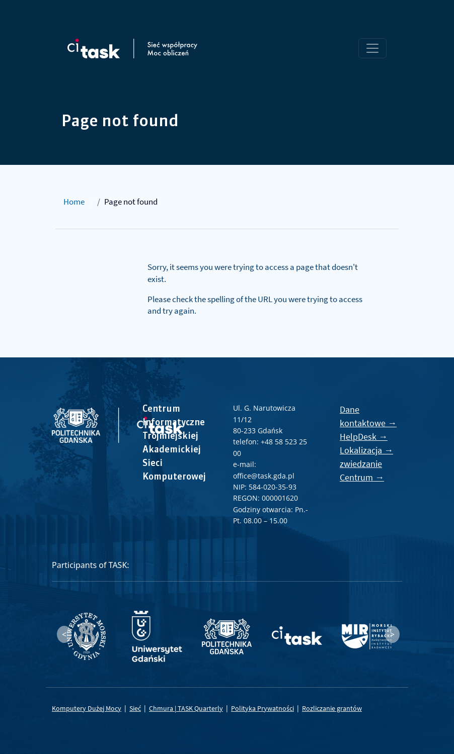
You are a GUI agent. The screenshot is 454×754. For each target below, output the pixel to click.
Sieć (135, 708)
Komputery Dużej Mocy (86, 708)
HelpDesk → (364, 436)
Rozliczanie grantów (332, 708)
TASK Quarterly (200, 708)
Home (74, 201)
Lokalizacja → (366, 450)
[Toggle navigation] (372, 48)
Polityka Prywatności (262, 708)
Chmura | (163, 708)
